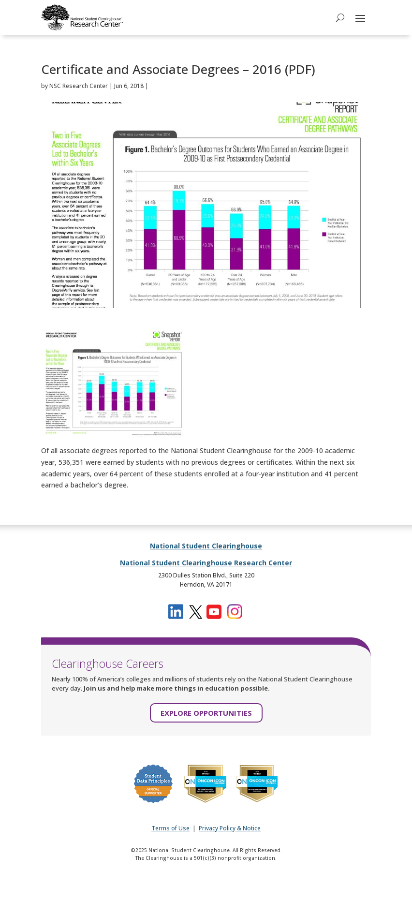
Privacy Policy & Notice (230, 828)
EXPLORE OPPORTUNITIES (206, 713)
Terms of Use (170, 828)
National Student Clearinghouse (206, 545)
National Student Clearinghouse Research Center (206, 562)
